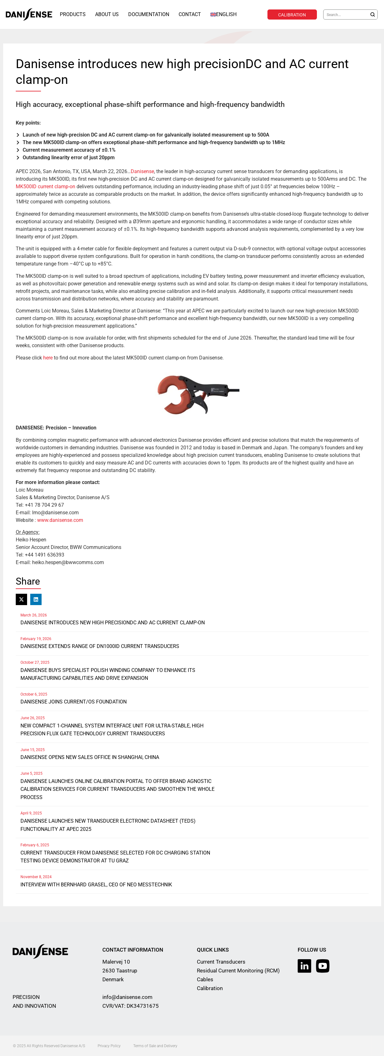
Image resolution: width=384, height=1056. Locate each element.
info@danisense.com (127, 997)
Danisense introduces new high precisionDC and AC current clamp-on (112, 622)
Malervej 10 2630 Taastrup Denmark (119, 970)
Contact (190, 14)
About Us (107, 14)
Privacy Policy (109, 1045)
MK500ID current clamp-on (45, 186)
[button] (21, 599)
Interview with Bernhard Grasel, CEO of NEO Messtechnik (96, 884)
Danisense (142, 171)
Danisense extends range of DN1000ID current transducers (99, 646)
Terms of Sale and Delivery (155, 1045)
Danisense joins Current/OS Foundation (73, 701)
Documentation (148, 14)
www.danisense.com (60, 520)
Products (73, 14)
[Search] (372, 14)
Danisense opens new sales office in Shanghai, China (89, 757)
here (48, 357)
